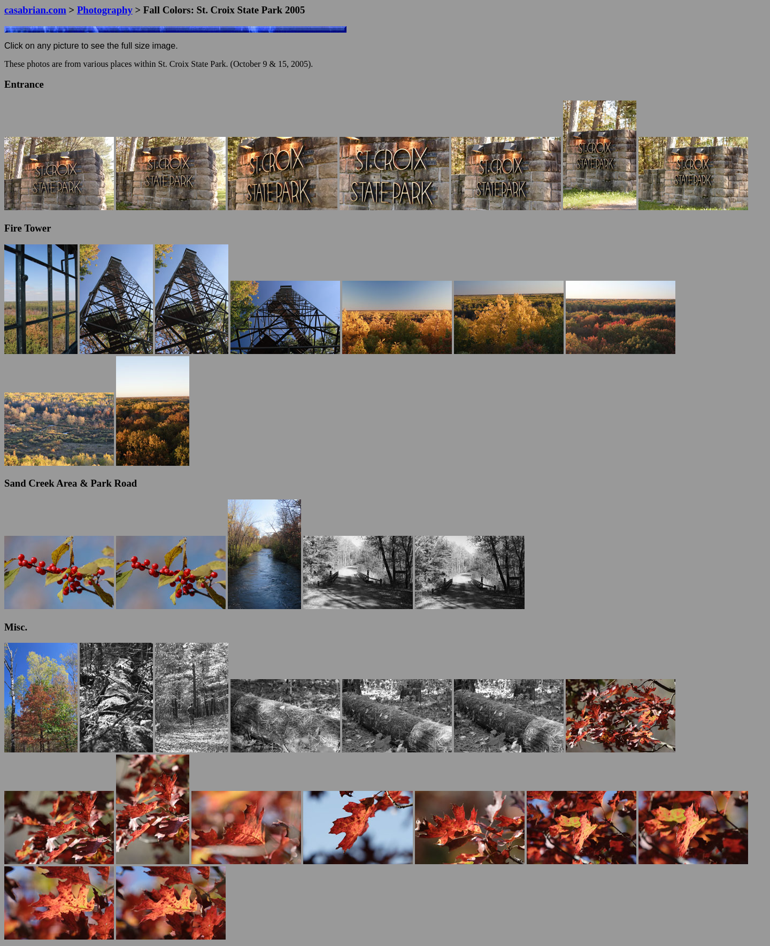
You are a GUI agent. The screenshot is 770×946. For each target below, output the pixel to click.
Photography (105, 10)
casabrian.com (35, 10)
